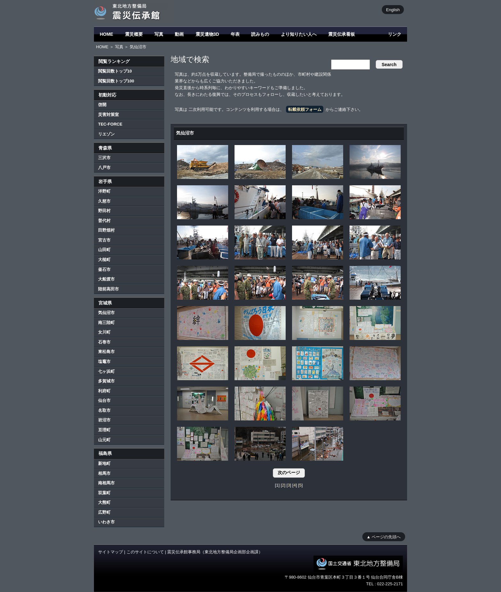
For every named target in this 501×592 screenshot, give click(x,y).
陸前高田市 (108, 289)
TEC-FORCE (110, 124)
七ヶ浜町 (106, 371)
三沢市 (104, 157)
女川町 (104, 332)
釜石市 (104, 269)
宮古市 (104, 240)
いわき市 (106, 521)
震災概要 (134, 34)
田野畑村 (106, 230)
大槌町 (104, 259)
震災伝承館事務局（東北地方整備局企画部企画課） (215, 552)
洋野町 (104, 191)
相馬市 (104, 473)
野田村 (104, 210)
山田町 (104, 249)
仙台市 (104, 400)
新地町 (104, 463)
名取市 (104, 410)
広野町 (104, 512)
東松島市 (106, 351)
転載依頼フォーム (304, 109)
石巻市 (104, 342)
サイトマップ (110, 552)
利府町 (104, 390)
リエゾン (106, 134)
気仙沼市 (106, 312)
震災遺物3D (207, 34)
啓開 (102, 104)
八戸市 (104, 167)
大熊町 (104, 502)
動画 (179, 34)
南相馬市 (106, 483)
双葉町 (104, 492)
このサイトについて (145, 552)
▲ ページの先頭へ (383, 536)
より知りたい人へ (299, 34)
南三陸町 (106, 322)
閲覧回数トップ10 (115, 71)
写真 (158, 34)
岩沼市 (104, 420)
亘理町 (104, 429)
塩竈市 (104, 361)
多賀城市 (106, 381)
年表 (235, 34)
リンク (394, 34)
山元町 (104, 439)
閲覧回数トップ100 (116, 81)
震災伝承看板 (341, 34)
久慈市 (104, 201)
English (393, 9)
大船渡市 (106, 279)
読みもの (260, 34)
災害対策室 (108, 114)
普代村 (104, 220)
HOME (106, 34)
